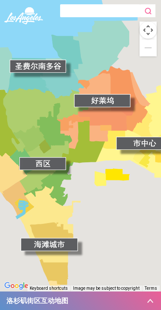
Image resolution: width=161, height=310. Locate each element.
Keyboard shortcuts (49, 288)
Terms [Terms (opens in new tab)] (151, 288)
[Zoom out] (148, 47)
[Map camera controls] (148, 30)
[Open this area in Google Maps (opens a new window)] (16, 285)
